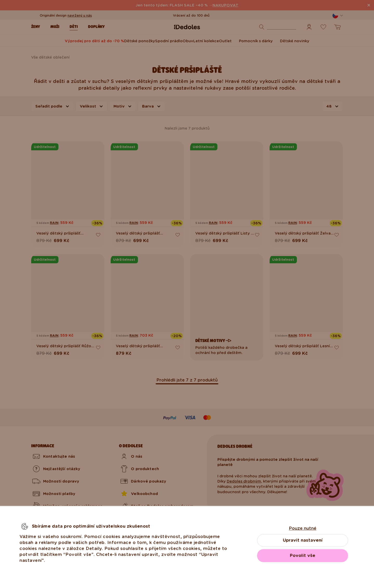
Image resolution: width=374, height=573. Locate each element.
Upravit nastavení (303, 540)
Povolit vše (302, 555)
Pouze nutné (302, 528)
